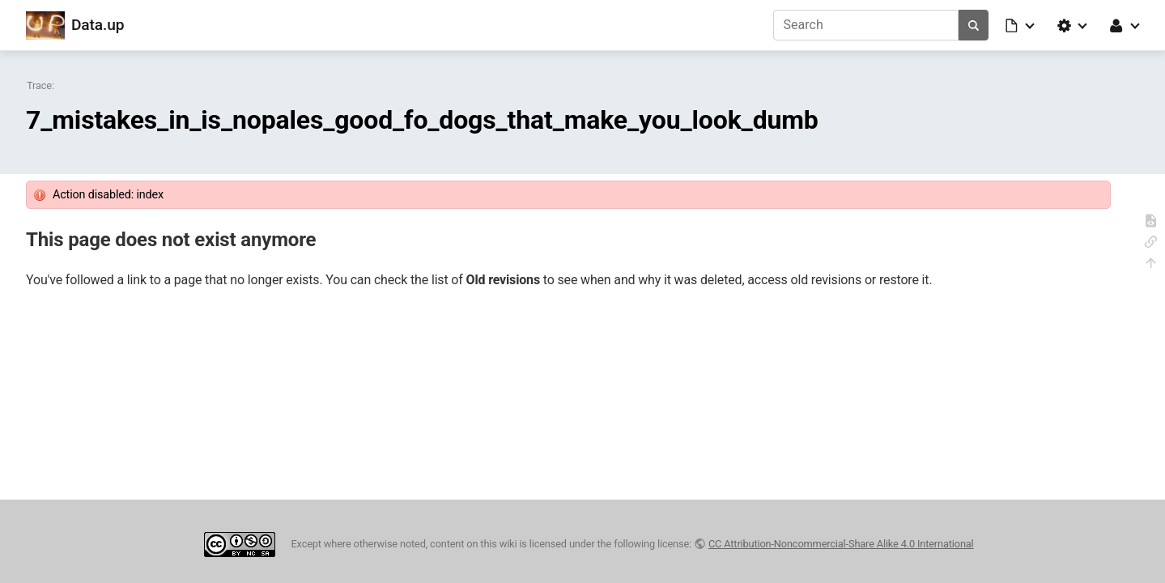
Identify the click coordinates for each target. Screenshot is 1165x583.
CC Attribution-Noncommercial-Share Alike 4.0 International (841, 544)
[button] (1021, 25)
